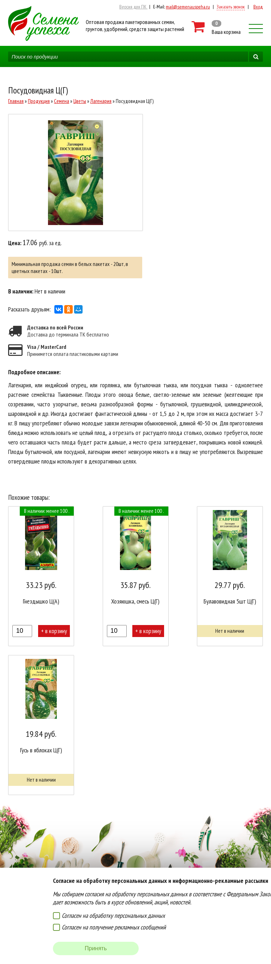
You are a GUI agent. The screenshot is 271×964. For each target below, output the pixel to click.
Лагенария (101, 101)
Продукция (39, 101)
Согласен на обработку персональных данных (113, 915)
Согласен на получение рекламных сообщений (114, 927)
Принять (96, 948)
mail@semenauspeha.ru (188, 7)
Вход (258, 7)
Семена (61, 101)
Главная (16, 101)
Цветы (79, 101)
